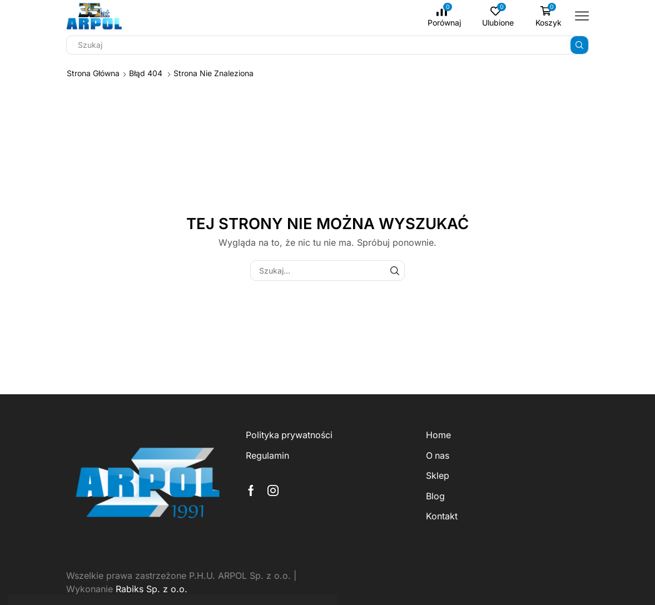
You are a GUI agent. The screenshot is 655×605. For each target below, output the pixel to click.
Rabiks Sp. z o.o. (151, 588)
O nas (437, 455)
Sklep (437, 475)
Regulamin (267, 455)
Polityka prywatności (289, 435)
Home (438, 435)
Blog (435, 496)
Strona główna (93, 73)
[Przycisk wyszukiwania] (579, 45)
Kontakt (442, 516)
